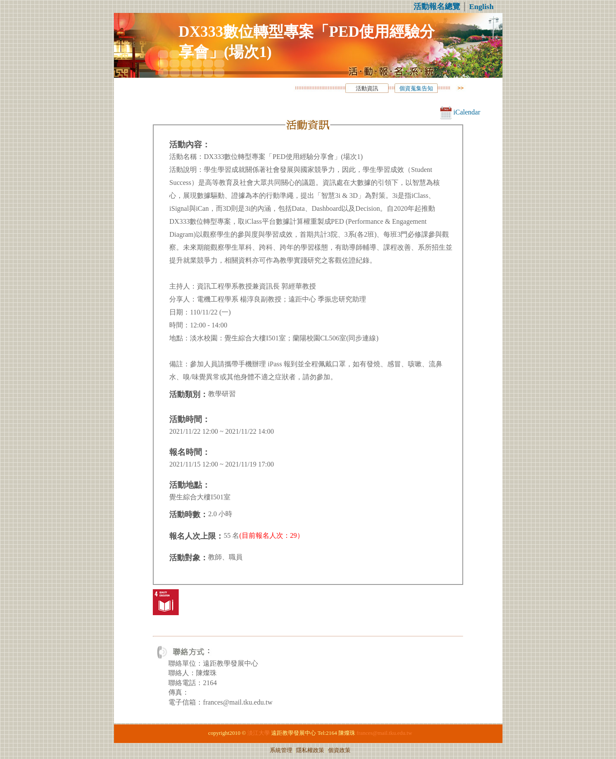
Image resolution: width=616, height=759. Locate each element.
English (481, 6)
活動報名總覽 (437, 6)
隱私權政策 (310, 750)
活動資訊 (367, 89)
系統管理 (281, 750)
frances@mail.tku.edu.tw (384, 733)
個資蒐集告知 (416, 89)
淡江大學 (258, 733)
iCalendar (460, 112)
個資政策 (339, 750)
